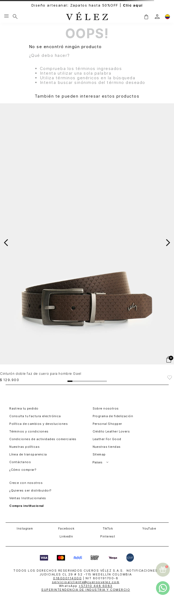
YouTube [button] (149, 528)
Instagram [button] (25, 528)
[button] (146, 16)
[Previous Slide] (6, 242)
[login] (157, 16)
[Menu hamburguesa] (6, 16)
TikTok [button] (108, 528)
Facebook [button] (66, 528)
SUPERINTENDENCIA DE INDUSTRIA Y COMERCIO (85, 590)
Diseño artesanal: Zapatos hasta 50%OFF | (87, 5)
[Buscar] (15, 16)
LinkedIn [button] (66, 536)
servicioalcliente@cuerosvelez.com (86, 582)
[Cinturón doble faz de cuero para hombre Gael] (87, 242)
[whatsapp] (163, 588)
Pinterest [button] (107, 536)
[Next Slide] (168, 242)
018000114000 (67, 578)
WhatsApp (86, 586)
